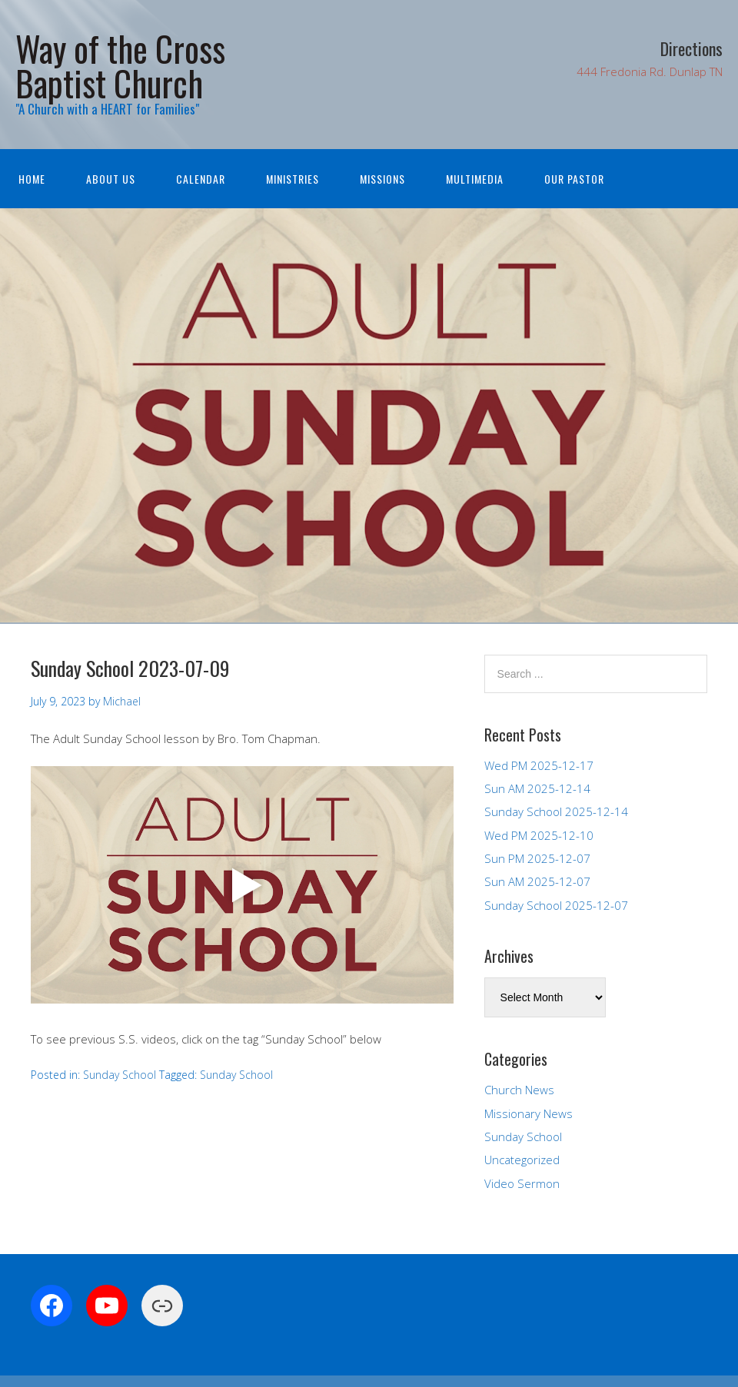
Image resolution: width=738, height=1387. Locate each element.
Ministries (292, 179)
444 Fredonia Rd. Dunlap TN (650, 71)
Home (31, 179)
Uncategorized (522, 1159)
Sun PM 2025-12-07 (537, 858)
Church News (519, 1089)
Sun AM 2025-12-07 (537, 881)
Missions (382, 179)
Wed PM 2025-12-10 (538, 835)
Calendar (200, 179)
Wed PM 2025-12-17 (538, 765)
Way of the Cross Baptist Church (120, 65)
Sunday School (119, 1074)
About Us (110, 179)
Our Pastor (574, 179)
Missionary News (528, 1113)
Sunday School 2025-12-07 (556, 905)
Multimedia (475, 179)
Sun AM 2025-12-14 (537, 788)
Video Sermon (522, 1183)
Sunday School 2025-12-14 (556, 811)
